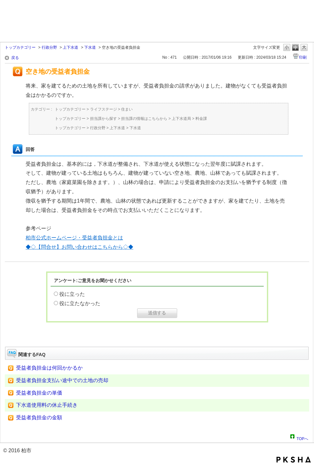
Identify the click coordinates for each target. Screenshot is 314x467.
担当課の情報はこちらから (144, 118)
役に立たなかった (79, 303)
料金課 (201, 118)
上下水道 (70, 47)
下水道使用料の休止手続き (47, 405)
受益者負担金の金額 (39, 417)
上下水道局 (181, 118)
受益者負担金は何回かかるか (49, 368)
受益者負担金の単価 (39, 393)
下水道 (90, 47)
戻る (15, 57)
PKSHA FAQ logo (294, 459)
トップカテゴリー (20, 47)
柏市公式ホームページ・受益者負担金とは (74, 237)
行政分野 (49, 47)
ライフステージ (103, 109)
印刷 (303, 57)
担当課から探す (103, 118)
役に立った (72, 294)
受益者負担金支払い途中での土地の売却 (62, 380)
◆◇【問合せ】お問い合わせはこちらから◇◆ (79, 247)
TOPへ (302, 438)
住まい (127, 109)
